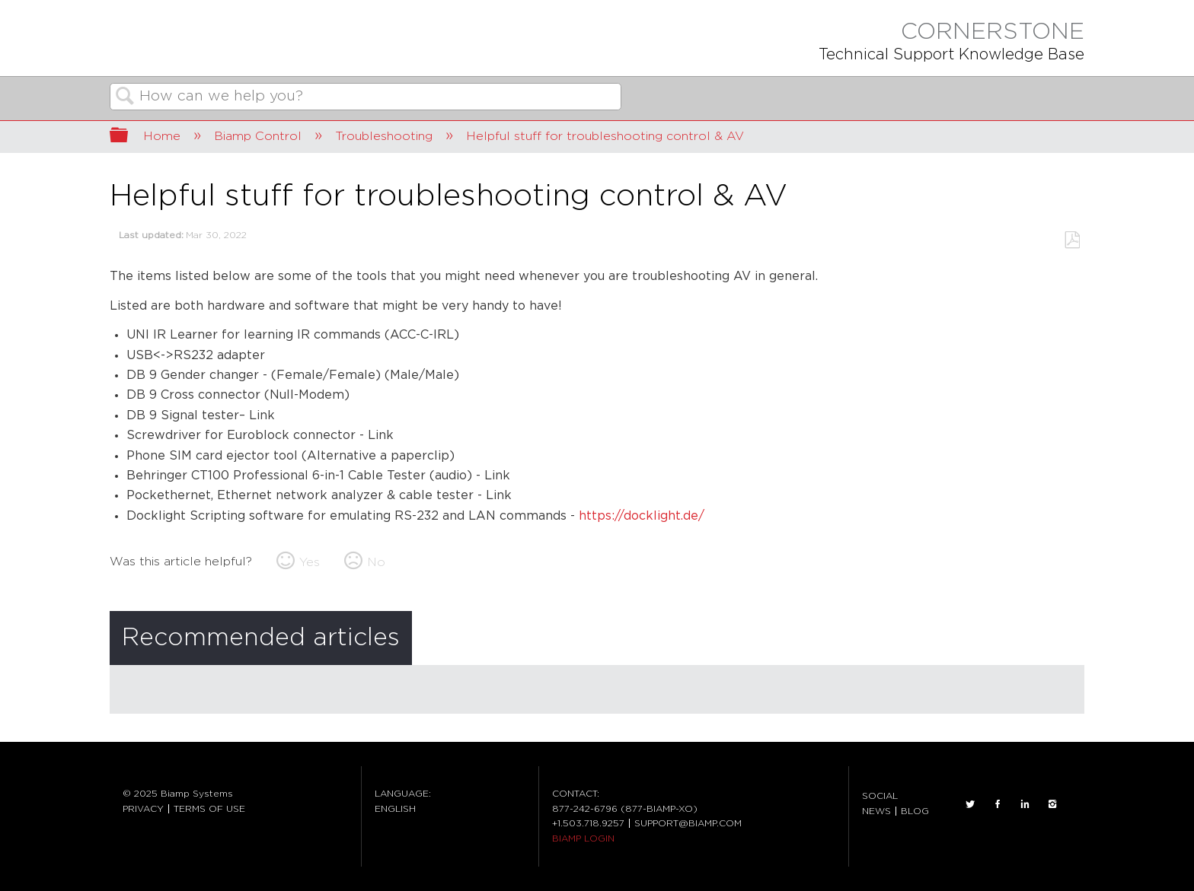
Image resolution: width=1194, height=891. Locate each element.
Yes (309, 562)
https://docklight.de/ (641, 516)
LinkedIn (1025, 804)
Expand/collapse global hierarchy (128, 137)
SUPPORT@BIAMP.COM (688, 823)
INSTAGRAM (1052, 804)
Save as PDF (1072, 240)
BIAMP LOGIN (583, 838)
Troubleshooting (385, 136)
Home (163, 136)
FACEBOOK (997, 804)
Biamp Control (259, 136)
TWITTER (970, 804)
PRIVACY (143, 808)
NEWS (876, 811)
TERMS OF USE (209, 808)
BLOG (915, 811)
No (376, 562)
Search (125, 97)
